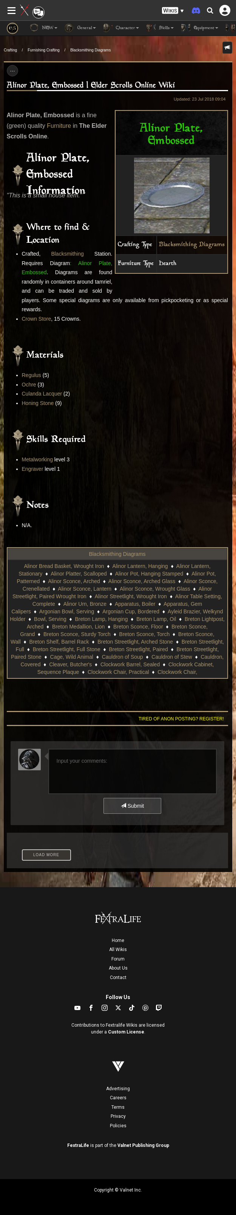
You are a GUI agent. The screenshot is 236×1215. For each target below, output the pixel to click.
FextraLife (78, 1145)
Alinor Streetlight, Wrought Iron (131, 596)
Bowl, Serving (50, 619)
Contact (118, 977)
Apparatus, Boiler (135, 604)
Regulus (31, 375)
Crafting (10, 50)
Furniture (59, 126)
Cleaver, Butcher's (70, 664)
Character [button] (121, 28)
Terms (118, 1107)
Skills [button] (160, 28)
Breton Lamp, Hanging (101, 619)
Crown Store (36, 319)
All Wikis (118, 949)
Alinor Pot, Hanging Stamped (149, 574)
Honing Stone (38, 403)
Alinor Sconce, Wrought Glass (155, 589)
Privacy (118, 1116)
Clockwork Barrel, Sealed (130, 664)
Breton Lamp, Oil (156, 619)
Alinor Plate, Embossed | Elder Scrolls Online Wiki (91, 85)
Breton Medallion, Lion (78, 627)
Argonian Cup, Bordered (130, 611)
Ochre (29, 385)
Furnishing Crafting (43, 50)
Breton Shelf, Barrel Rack (59, 642)
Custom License (126, 1032)
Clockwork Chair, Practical (118, 672)
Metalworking (37, 459)
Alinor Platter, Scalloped (79, 574)
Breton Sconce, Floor (138, 627)
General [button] (80, 28)
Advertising (118, 1088)
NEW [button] (43, 28)
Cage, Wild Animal (71, 657)
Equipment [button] (199, 28)
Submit (132, 806)
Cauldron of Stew (171, 657)
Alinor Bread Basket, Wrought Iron (64, 566)
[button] (173, 10)
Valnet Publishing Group (143, 1145)
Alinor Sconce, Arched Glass (141, 581)
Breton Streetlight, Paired (138, 649)
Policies (118, 1125)
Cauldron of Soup (122, 657)
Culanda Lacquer (42, 394)
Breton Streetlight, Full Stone (66, 649)
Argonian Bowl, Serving (66, 611)
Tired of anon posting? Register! (181, 719)
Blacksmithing (67, 254)
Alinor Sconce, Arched (74, 581)
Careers (118, 1097)
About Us (118, 968)
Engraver (32, 469)
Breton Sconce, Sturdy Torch (77, 634)
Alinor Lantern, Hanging (140, 566)
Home (118, 940)
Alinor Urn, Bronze (84, 604)
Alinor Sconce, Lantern (84, 589)
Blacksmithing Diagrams (90, 50)
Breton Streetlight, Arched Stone (135, 642)
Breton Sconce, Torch (144, 634)
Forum (118, 959)
